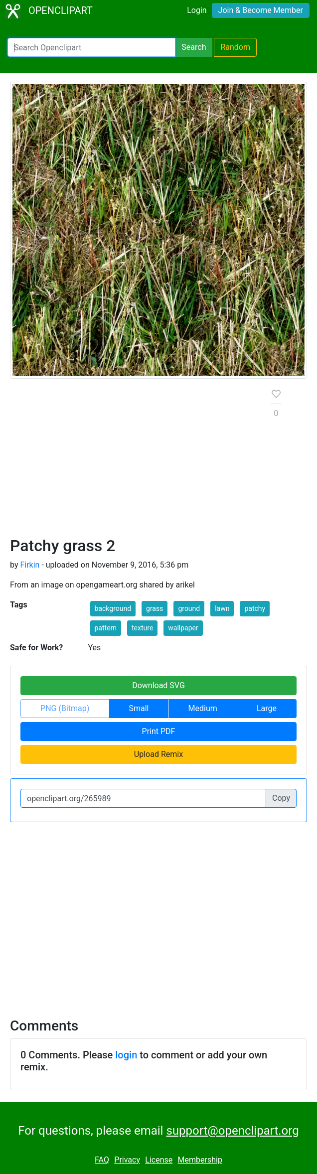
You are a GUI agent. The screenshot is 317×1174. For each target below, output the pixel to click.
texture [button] (142, 628)
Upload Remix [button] (158, 754)
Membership (200, 1160)
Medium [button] (202, 708)
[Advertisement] (132, 461)
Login (196, 10)
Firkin (29, 565)
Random (235, 47)
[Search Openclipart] (91, 47)
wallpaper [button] (183, 628)
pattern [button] (106, 628)
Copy (281, 798)
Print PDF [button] (158, 731)
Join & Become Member (260, 10)
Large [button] (267, 708)
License (158, 1160)
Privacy (127, 1160)
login (126, 1055)
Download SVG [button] (158, 685)
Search (193, 47)
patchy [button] (254, 608)
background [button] (113, 608)
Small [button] (139, 708)
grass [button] (154, 608)
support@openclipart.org (232, 1131)
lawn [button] (222, 608)
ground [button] (189, 608)
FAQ (102, 1160)
